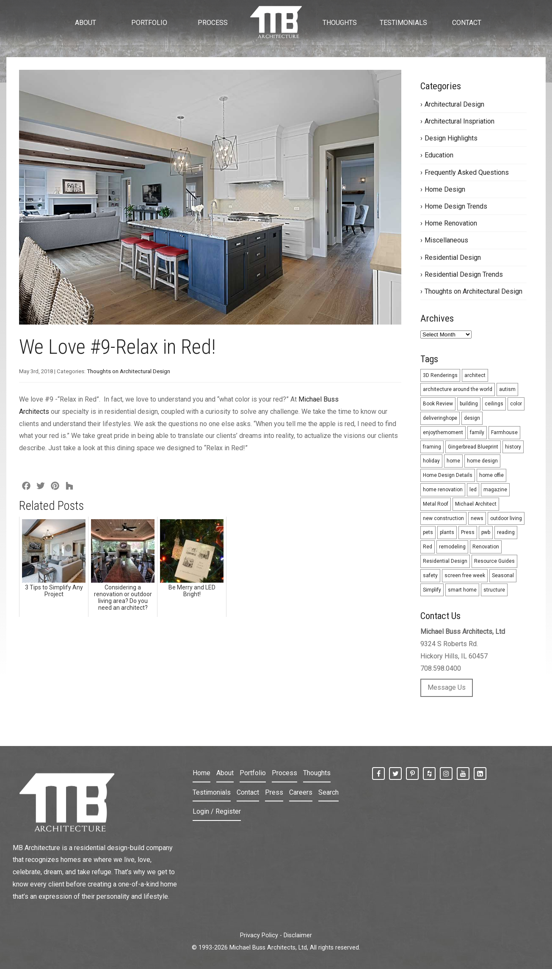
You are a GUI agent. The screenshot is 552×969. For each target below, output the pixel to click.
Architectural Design (454, 104)
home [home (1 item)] (453, 461)
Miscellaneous (446, 240)
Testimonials (212, 792)
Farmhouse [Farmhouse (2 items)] (504, 432)
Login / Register (217, 811)
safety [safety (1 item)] (430, 575)
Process (284, 773)
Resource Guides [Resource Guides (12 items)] (494, 561)
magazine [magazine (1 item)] (495, 490)
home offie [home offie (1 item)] (491, 475)
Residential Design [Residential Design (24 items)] (445, 561)
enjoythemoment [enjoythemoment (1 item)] (443, 432)
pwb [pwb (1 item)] (485, 532)
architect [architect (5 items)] (475, 375)
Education (439, 155)
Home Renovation (451, 223)
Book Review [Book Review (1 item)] (438, 404)
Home (201, 773)
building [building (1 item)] (469, 404)
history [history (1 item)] (513, 447)
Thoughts (317, 773)
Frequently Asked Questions (467, 172)
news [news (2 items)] (477, 518)
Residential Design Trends (464, 274)
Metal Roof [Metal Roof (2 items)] (435, 504)
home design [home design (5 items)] (482, 461)
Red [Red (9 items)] (427, 547)
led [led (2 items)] (473, 490)
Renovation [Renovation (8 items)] (485, 547)
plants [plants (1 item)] (447, 532)
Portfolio (253, 773)
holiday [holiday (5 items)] (431, 461)
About (225, 773)
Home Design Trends (456, 206)
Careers (300, 792)
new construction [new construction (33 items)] (443, 518)
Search (328, 792)
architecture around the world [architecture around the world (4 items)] (457, 389)
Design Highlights (451, 138)
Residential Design (453, 257)
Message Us (447, 687)
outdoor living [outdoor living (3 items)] (506, 518)
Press (274, 792)
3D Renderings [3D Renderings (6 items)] (440, 375)
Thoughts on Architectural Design (128, 371)
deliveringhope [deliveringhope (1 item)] (440, 418)
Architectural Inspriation (459, 121)
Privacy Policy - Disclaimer (276, 935)
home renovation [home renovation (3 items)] (443, 490)
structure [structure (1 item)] (494, 590)
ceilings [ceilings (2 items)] (494, 404)
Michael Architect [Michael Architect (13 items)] (476, 504)
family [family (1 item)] (477, 432)
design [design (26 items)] (472, 418)
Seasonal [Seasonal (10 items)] (503, 575)
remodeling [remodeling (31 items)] (452, 547)
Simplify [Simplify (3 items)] (432, 590)
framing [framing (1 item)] (432, 447)
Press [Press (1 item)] (468, 532)
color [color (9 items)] (516, 404)
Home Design (445, 189)
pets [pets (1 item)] (428, 532)
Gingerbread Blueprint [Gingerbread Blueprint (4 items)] (473, 447)
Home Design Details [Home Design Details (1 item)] (447, 475)
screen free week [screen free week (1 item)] (464, 575)
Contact (248, 792)
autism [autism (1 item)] (507, 389)
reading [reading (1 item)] (506, 532)
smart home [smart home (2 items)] (462, 590)
